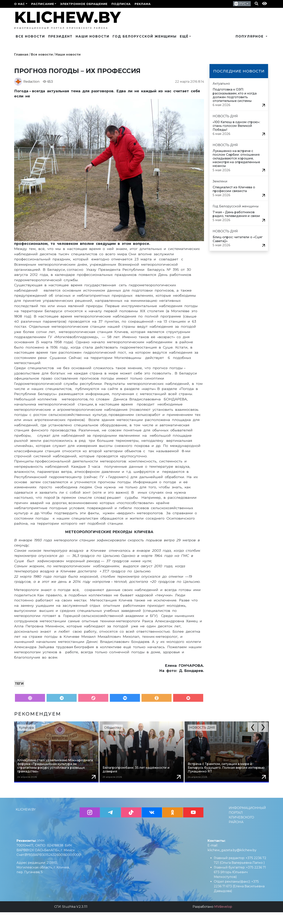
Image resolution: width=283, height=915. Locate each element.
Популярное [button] (250, 36)
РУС (242, 3)
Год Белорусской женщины (145, 36)
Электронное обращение (84, 4)
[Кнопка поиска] (256, 4)
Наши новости (92, 36)
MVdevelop (223, 909)
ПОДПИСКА (121, 4)
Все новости (30, 36)
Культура (26, 727)
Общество (112, 727)
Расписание (42, 4)
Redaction (31, 81)
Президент (60, 36)
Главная (21, 54)
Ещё (184, 36)
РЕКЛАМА (143, 4)
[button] (252, 727)
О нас (19, 4)
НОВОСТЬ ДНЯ (202, 727)
